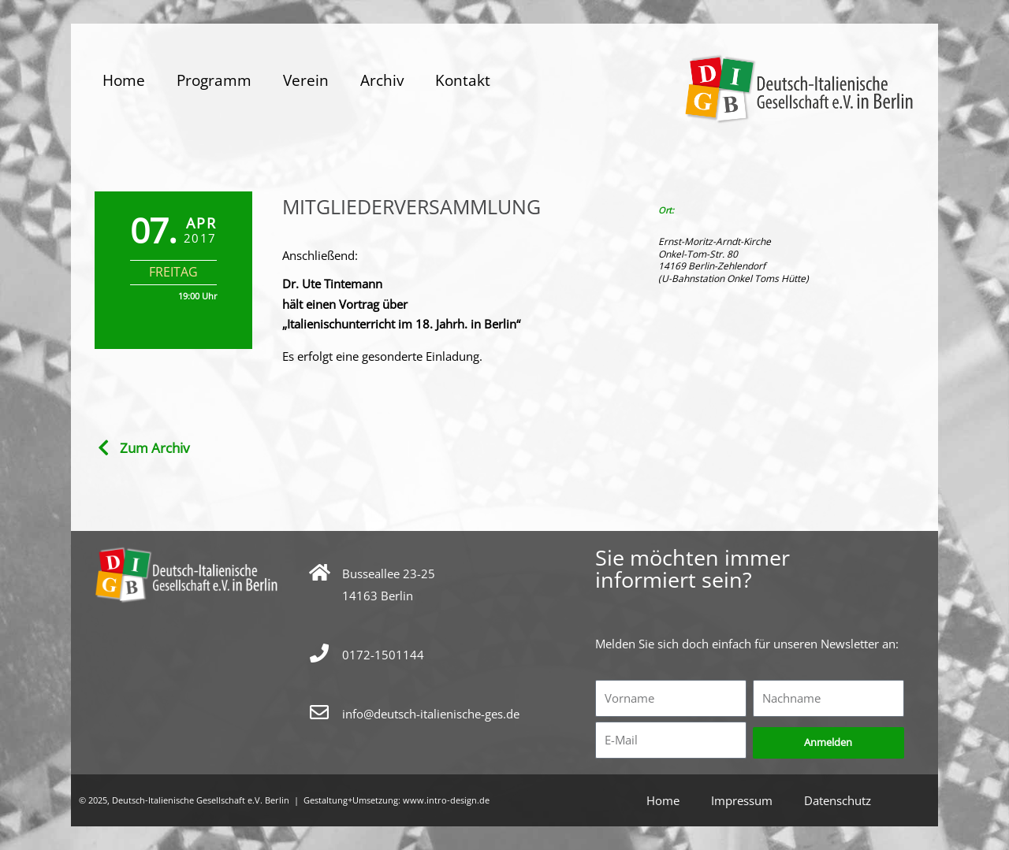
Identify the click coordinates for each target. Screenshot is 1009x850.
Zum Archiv (154, 448)
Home (123, 80)
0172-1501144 (383, 655)
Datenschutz (837, 800)
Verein (306, 80)
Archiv (382, 80)
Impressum (742, 800)
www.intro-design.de (446, 800)
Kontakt (462, 80)
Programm (214, 80)
